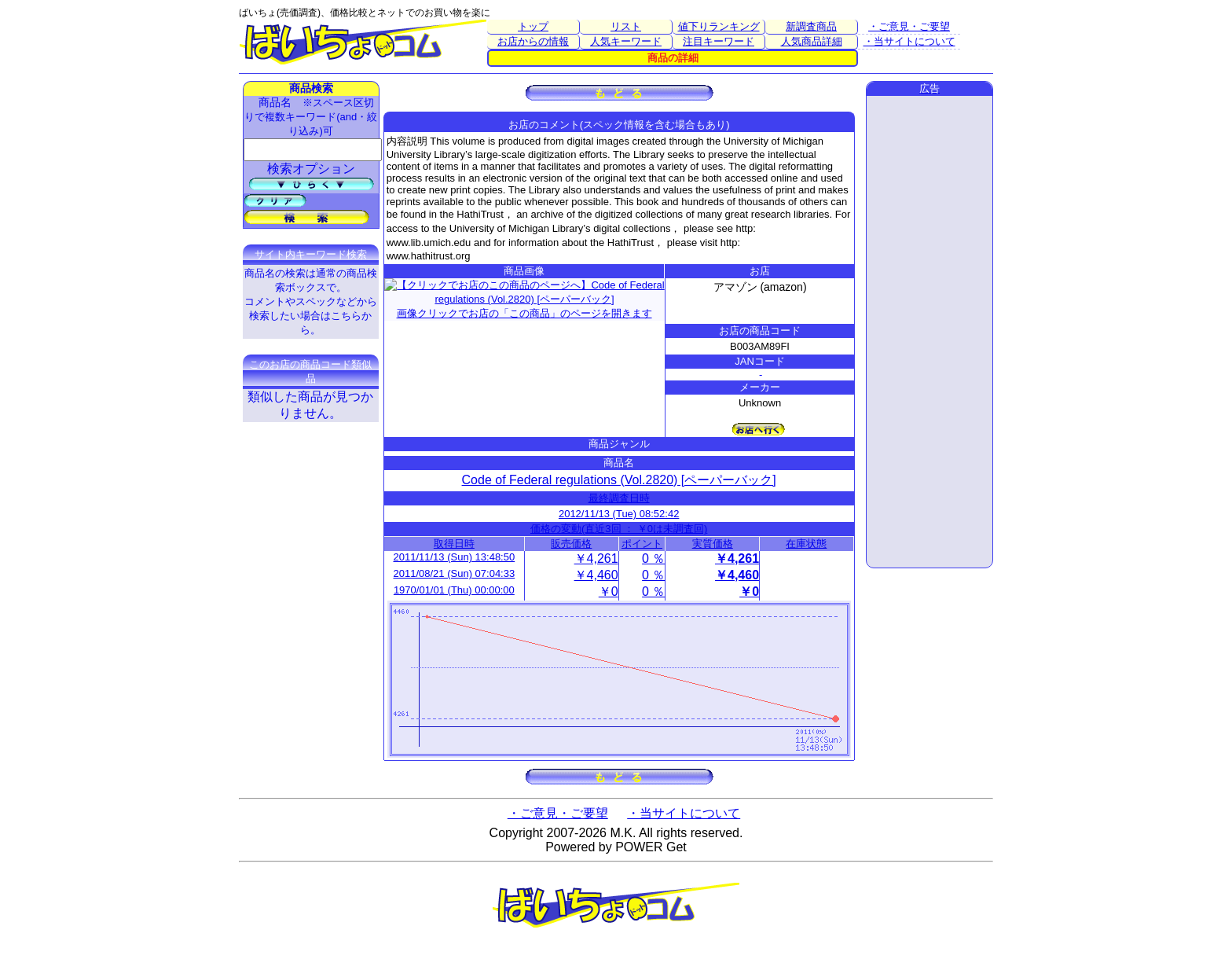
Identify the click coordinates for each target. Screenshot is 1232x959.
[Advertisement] (929, 332)
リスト (625, 26)
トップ (533, 26)
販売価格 (571, 543)
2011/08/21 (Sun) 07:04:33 (454, 573)
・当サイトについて (909, 41)
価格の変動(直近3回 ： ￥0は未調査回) (618, 529)
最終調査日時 (619, 498)
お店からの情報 (533, 41)
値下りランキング (719, 26)
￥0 (608, 591)
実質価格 (712, 543)
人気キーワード (626, 41)
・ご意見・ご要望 (909, 26)
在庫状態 (806, 543)
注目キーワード (718, 41)
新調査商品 (811, 26)
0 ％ (653, 558)
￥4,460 (596, 575)
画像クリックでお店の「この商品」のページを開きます (524, 297)
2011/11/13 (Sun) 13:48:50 (454, 557)
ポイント (642, 543)
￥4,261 (596, 558)
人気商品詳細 (811, 41)
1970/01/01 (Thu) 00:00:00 (454, 590)
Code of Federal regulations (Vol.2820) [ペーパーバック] (619, 480)
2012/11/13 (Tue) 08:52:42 (619, 514)
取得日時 (454, 543)
